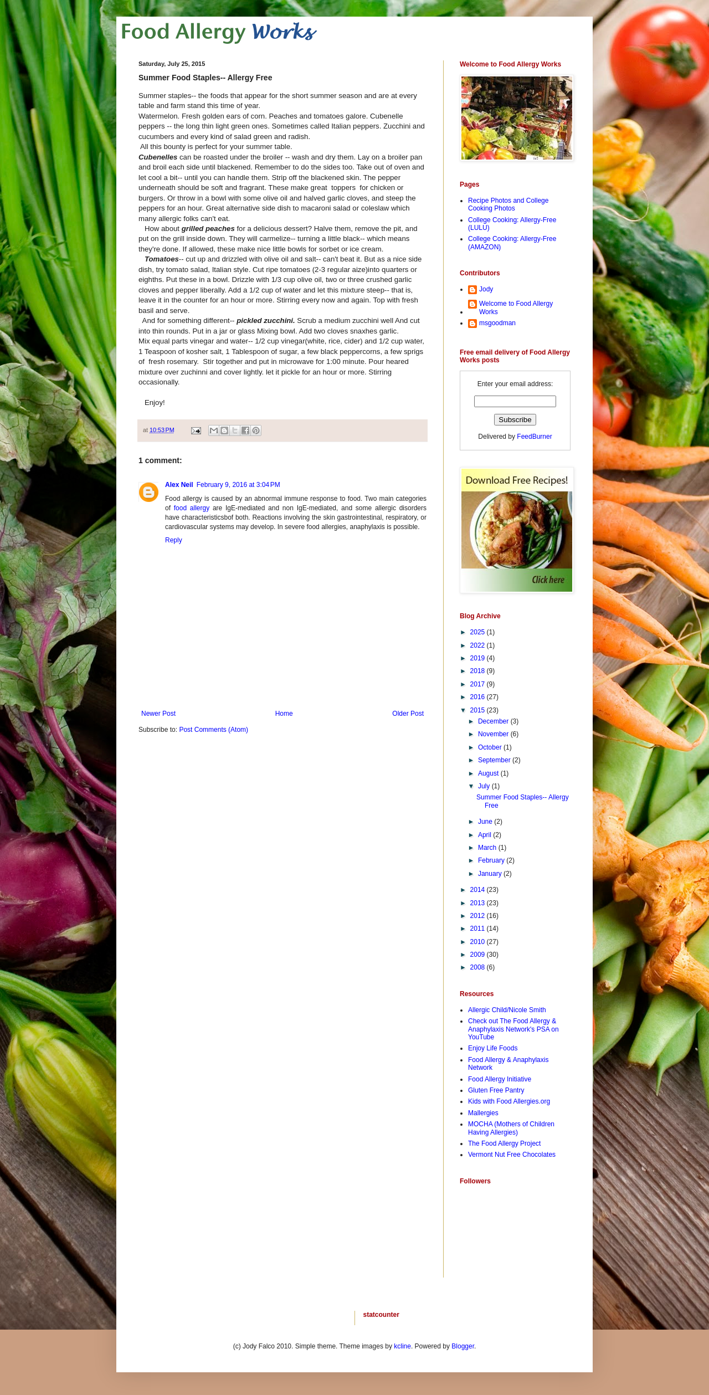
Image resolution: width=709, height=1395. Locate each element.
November (494, 734)
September (495, 760)
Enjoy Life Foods (492, 1048)
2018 (478, 671)
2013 (478, 903)
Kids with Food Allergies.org (509, 1101)
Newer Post (158, 713)
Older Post (408, 713)
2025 (478, 632)
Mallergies (483, 1113)
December (494, 721)
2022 (478, 645)
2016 (478, 697)
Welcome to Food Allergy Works (516, 307)
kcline (402, 1346)
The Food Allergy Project (504, 1143)
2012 (478, 916)
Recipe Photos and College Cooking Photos (508, 204)
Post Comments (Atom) (213, 730)
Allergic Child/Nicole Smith (507, 1010)
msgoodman (497, 323)
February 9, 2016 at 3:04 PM (238, 485)
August (489, 773)
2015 (478, 710)
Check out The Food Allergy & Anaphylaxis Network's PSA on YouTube (513, 1029)
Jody (486, 289)
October (491, 747)
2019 (478, 658)
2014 (478, 890)
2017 (478, 684)
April (485, 835)
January (491, 874)
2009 (478, 954)
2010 (478, 942)
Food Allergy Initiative (499, 1079)
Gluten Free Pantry (496, 1090)
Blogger (462, 1346)
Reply (173, 540)
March (488, 848)
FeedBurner (534, 436)
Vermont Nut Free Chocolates (512, 1154)
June (486, 821)
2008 (478, 967)
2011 (478, 928)
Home (284, 713)
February (492, 860)
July (485, 786)
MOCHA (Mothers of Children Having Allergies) (511, 1128)
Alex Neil (179, 485)
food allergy (191, 508)
